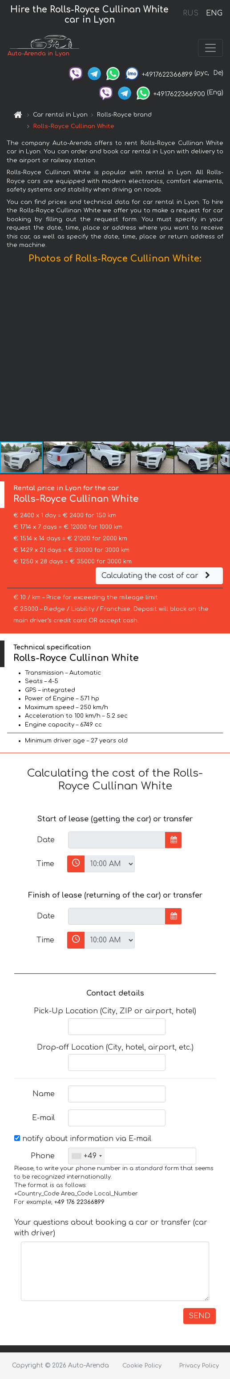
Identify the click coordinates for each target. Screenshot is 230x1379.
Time (45, 864)
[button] (222, 355)
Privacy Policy (199, 1366)
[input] (116, 840)
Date (46, 840)
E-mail (43, 1118)
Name (43, 1094)
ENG (214, 13)
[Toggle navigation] (210, 48)
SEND (199, 1316)
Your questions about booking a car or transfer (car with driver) (110, 1228)
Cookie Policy (141, 1366)
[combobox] (87, 1156)
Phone (43, 1156)
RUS (190, 13)
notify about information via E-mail (82, 1139)
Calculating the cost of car (157, 576)
